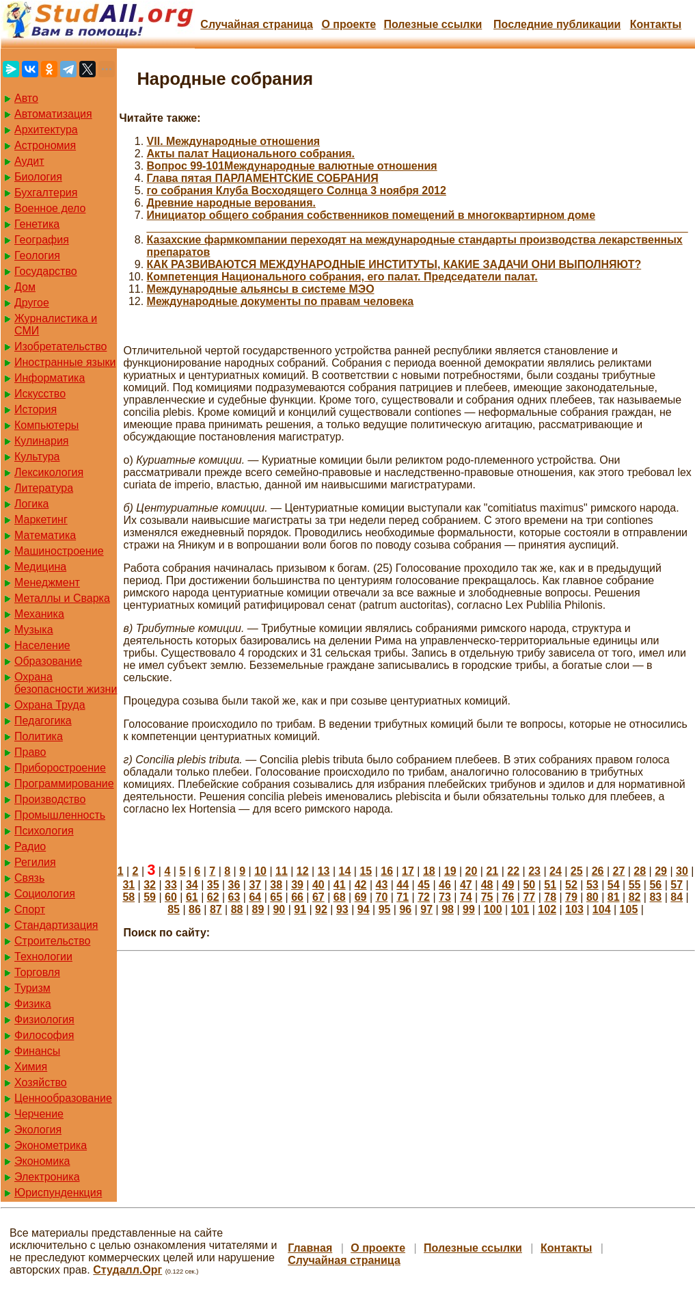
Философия (44, 1035)
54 (614, 885)
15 (365, 871)
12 (303, 871)
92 (321, 909)
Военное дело (50, 208)
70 (382, 897)
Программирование (64, 783)
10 (260, 871)
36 (234, 885)
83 (655, 897)
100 (493, 909)
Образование (48, 661)
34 (192, 885)
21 (492, 871)
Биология (38, 177)
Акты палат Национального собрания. (251, 153)
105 (629, 909)
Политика (38, 736)
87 (216, 909)
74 (466, 897)
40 (318, 885)
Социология (44, 893)
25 (577, 871)
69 (361, 897)
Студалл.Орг (127, 1270)
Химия (30, 1066)
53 (592, 885)
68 (339, 897)
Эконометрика (50, 1145)
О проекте (348, 24)
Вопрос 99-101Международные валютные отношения (292, 166)
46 (445, 885)
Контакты (655, 24)
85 (173, 909)
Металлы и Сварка (62, 598)
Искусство (40, 393)
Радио (30, 846)
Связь (29, 878)
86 (195, 909)
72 (424, 897)
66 (297, 897)
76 (508, 897)
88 (237, 909)
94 (363, 909)
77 (529, 897)
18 (429, 871)
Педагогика (43, 720)
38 (276, 885)
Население (42, 645)
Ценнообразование (63, 1098)
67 (318, 897)
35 (213, 885)
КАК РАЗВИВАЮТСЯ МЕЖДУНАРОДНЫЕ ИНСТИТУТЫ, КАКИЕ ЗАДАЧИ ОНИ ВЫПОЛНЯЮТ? (394, 264)
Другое (31, 302)
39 (297, 885)
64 (255, 897)
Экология (38, 1129)
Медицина (40, 566)
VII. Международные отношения (234, 141)
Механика (39, 614)
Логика (31, 504)
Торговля (37, 972)
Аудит (29, 161)
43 (382, 885)
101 (520, 909)
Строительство (52, 941)
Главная (310, 1248)
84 (676, 897)
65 (276, 897)
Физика (32, 1004)
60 (171, 897)
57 (676, 885)
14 (345, 871)
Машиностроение (59, 551)
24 (555, 871)
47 (466, 885)
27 (619, 871)
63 (234, 897)
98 (447, 909)
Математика (45, 535)
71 (402, 897)
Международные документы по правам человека (280, 301)
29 (661, 871)
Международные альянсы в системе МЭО (260, 289)
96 (405, 909)
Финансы (37, 1051)
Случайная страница (256, 24)
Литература (43, 488)
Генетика (36, 224)
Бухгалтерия (45, 192)
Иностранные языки (64, 362)
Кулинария (41, 441)
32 (150, 885)
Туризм (32, 988)
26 (598, 871)
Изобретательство (60, 346)
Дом (25, 287)
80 (592, 897)
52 (571, 885)
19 (450, 871)
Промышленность (59, 815)
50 (529, 885)
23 (534, 871)
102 (547, 909)
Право (30, 752)
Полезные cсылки (432, 24)
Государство (45, 271)
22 (513, 871)
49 (508, 885)
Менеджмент (47, 582)
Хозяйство (40, 1082)
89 (258, 909)
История (35, 409)
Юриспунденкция (58, 1192)
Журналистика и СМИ (55, 325)
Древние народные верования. (231, 203)
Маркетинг (41, 519)
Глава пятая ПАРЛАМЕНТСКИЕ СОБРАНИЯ (263, 178)
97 (426, 909)
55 (635, 885)
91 (300, 909)
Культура (37, 456)
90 (279, 909)
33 (171, 885)
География (41, 240)
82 (635, 897)
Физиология (44, 1019)
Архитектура (46, 129)
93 (342, 909)
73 (445, 897)
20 (471, 871)
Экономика (42, 1161)
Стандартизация (56, 925)
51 (550, 885)
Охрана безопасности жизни (65, 683)
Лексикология (48, 472)
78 (550, 897)
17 (408, 871)
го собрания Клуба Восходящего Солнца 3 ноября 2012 (296, 190)
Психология (44, 831)
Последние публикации (557, 24)
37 (255, 885)
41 (339, 885)
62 (213, 897)
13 (324, 871)
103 (574, 909)
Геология (37, 255)
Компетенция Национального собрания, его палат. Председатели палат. (342, 276)
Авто (26, 98)
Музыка (33, 629)
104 (601, 909)
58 (128, 897)
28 (639, 871)
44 (402, 885)
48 (487, 885)
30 (682, 871)
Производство (49, 799)
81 (614, 897)
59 (150, 897)
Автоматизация (53, 114)
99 (469, 909)
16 (387, 871)
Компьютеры (46, 425)
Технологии (43, 956)
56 (655, 885)
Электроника (47, 1177)
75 (487, 897)
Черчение (39, 1114)
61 (192, 897)
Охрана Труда (49, 705)
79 (571, 897)
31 (128, 885)
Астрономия (45, 145)
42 (361, 885)
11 (281, 871)
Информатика (49, 378)
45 (424, 885)
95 (385, 909)
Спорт (29, 909)
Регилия (35, 862)
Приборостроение (60, 768)
